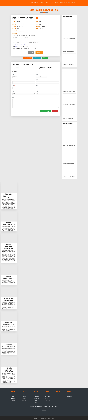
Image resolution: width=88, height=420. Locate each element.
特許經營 (52, 2)
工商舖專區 (62, 2)
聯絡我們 (68, 2)
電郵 (37, 79)
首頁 (32, 2)
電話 (13, 85)
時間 (37, 74)
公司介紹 (36, 2)
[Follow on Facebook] (43, 412)
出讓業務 (41, 2)
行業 (37, 91)
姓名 (13, 80)
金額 (37, 85)
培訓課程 (57, 2)
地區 (13, 91)
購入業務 (47, 2)
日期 (13, 74)
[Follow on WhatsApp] (45, 412)
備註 (13, 97)
